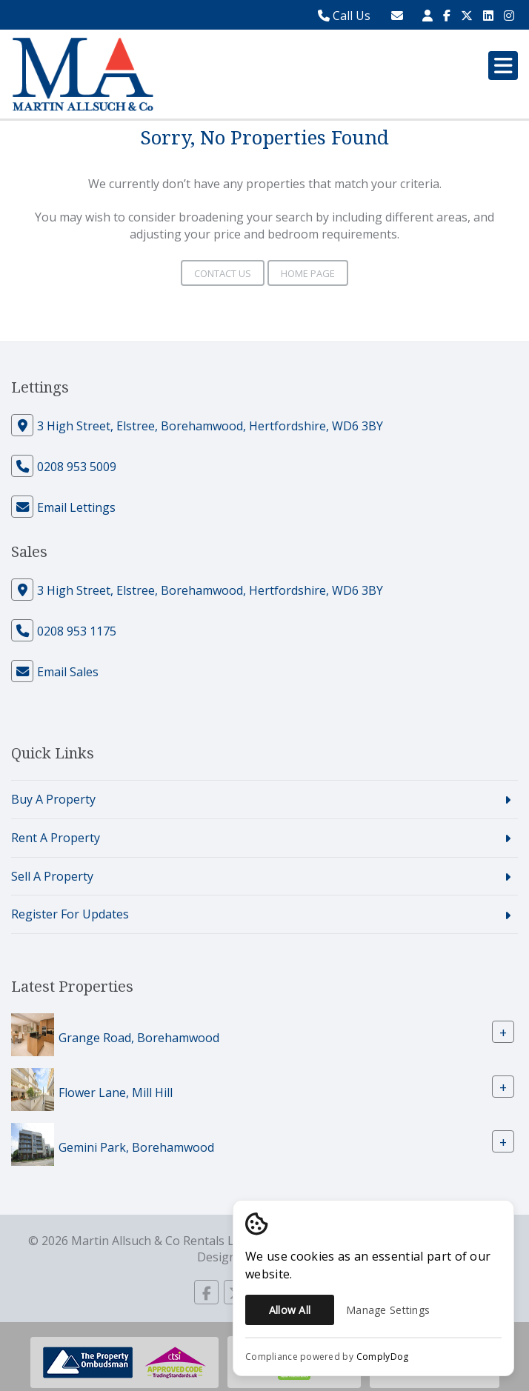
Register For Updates (70, 914)
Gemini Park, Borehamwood (136, 1147)
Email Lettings (76, 507)
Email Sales (68, 672)
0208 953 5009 (76, 466)
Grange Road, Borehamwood (139, 1038)
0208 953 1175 (76, 631)
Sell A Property (52, 876)
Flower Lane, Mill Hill (116, 1092)
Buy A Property (53, 799)
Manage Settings (388, 1310)
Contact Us (222, 273)
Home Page (308, 273)
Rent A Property (55, 838)
